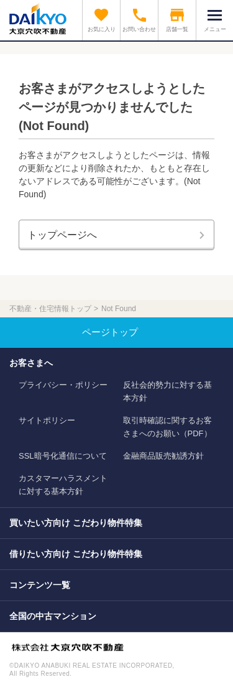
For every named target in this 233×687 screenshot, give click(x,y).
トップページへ (62, 235)
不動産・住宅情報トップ (50, 308)
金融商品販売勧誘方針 (163, 455)
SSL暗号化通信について (63, 455)
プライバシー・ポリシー (63, 385)
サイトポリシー (47, 420)
